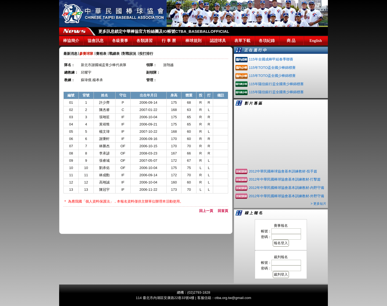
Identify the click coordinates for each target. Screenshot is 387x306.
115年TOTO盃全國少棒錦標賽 (272, 68)
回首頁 (223, 211)
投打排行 (146, 54)
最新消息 (70, 54)
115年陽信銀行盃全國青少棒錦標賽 (276, 84)
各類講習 (145, 40)
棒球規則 (193, 40)
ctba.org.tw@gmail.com (233, 298)
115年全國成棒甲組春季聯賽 (271, 59)
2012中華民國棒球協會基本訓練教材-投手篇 (283, 171)
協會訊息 (96, 40)
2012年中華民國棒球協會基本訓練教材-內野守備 (286, 188)
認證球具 (218, 40)
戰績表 (114, 54)
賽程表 (101, 54)
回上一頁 (208, 211)
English (316, 40)
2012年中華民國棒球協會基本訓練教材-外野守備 (286, 196)
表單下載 (242, 40)
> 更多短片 (318, 204)
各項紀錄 (267, 40)
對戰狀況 (129, 54)
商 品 (291, 40)
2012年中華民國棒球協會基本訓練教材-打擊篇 (285, 179)
